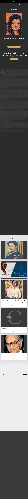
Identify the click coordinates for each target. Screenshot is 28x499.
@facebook (3, 389)
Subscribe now (14, 46)
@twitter (2, 374)
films (14, 331)
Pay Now (14, 59)
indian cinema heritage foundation (20, 4)
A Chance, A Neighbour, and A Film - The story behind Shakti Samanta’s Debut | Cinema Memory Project (14, 301)
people (2, 4)
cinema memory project (14, 305)
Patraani (4, 328)
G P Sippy (4, 354)
